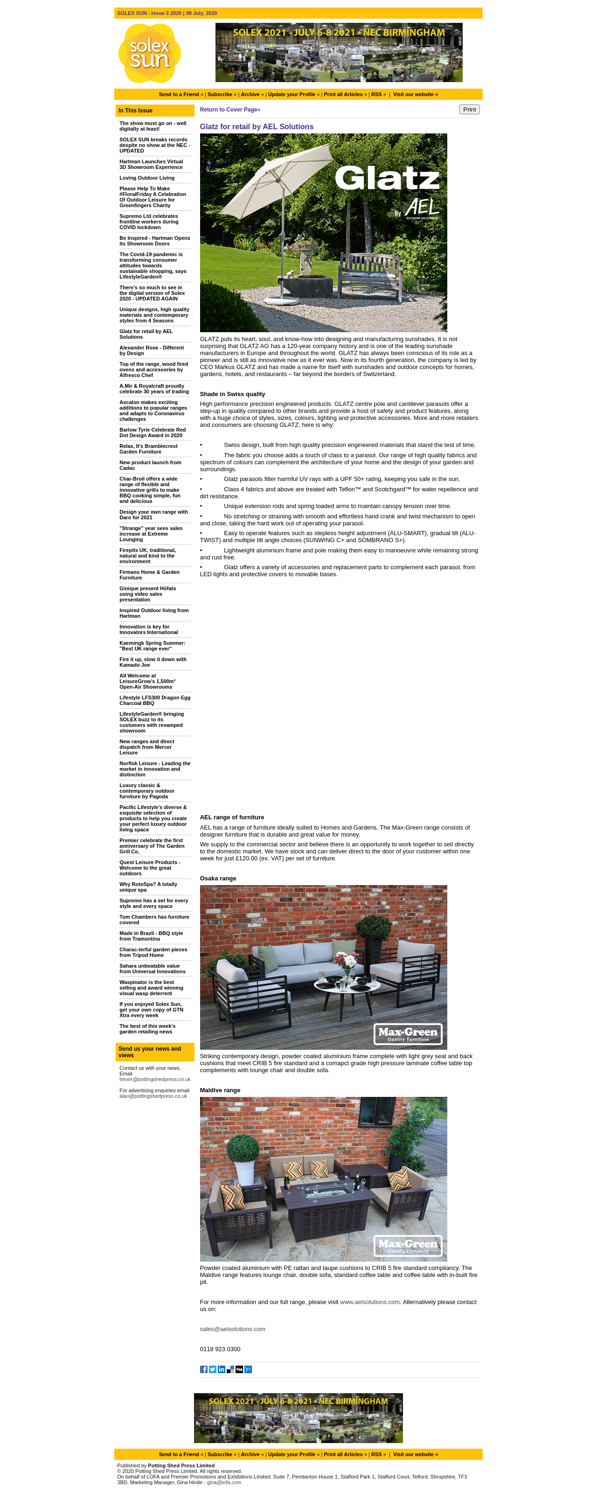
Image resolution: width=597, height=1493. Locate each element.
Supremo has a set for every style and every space (153, 903)
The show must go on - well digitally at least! (153, 126)
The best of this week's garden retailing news (147, 1028)
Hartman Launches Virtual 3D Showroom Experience (151, 164)
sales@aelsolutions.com (232, 1329)
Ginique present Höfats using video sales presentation (147, 594)
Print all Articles (343, 94)
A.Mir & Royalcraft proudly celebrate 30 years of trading (154, 388)
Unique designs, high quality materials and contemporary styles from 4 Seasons (154, 315)
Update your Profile (291, 94)
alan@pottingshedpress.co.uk (153, 1096)
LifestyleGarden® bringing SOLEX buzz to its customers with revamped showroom (151, 722)
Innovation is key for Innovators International (148, 629)
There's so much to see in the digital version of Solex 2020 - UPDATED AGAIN (152, 293)
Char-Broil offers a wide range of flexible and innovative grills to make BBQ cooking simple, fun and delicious (149, 490)
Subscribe (220, 94)
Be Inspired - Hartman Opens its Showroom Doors (154, 240)
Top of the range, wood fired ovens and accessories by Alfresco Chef (153, 369)
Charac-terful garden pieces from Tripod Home (153, 952)
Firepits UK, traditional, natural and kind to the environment (147, 555)
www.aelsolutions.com (370, 1301)
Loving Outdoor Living (146, 178)
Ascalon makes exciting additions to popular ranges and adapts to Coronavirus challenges (153, 410)
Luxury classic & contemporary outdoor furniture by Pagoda (146, 790)
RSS (376, 94)
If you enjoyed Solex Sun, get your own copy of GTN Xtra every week (151, 1009)
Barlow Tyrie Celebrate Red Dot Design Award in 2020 (152, 432)
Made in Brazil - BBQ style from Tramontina (151, 936)
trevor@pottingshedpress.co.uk (154, 1079)
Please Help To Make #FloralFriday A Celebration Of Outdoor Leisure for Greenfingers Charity (152, 197)
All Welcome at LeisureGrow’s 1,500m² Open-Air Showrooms (147, 681)
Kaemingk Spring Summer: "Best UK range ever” (152, 645)
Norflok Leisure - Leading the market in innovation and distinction (154, 768)
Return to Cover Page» (230, 109)
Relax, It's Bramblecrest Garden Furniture (148, 448)
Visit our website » (415, 94)
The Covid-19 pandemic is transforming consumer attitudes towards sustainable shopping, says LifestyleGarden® (153, 265)
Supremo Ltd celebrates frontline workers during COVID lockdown (149, 221)
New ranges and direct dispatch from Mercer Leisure (146, 747)
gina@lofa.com (224, 1482)
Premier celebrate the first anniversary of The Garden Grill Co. (151, 845)
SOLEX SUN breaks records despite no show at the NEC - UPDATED (154, 145)
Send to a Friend (179, 94)
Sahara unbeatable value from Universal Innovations (152, 968)
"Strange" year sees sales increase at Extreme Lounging (150, 533)
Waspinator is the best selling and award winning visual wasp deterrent (151, 987)
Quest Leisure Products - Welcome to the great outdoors (149, 867)
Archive (250, 94)
